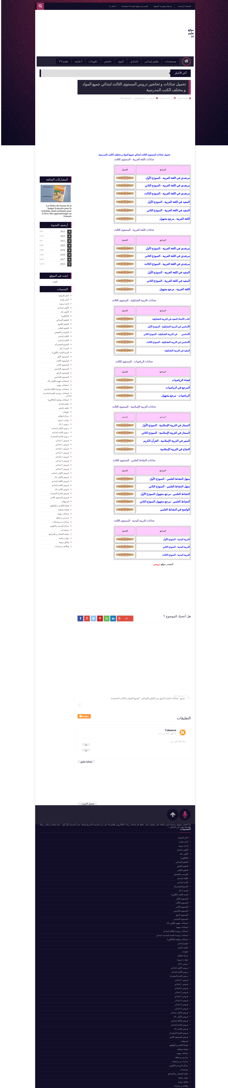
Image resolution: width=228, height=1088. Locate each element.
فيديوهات (64, 500)
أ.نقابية (74, 61)
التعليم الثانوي (62, 323)
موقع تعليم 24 (182, 33)
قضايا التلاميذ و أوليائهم (58, 504)
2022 (61, 234)
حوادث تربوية (62, 419)
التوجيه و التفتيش (60, 331)
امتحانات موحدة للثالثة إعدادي (55, 388)
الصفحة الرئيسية (180, 6)
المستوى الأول (62, 355)
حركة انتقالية (62, 415)
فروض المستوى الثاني (58, 496)
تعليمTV (59, 61)
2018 (61, 253)
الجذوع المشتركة (61, 343)
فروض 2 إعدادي (61, 447)
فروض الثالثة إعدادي (59, 480)
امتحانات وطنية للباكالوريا (57, 398)
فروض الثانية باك (61, 488)
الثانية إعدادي (62, 339)
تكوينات (88, 61)
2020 (61, 244)
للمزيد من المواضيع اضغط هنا (57, 828)
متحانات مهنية (62, 512)
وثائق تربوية (63, 541)
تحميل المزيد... (86, 792)
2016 (61, 262)
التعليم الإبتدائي (138, 98)
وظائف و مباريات (60, 545)
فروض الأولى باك (60, 476)
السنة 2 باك (63, 347)
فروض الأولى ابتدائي (59, 472)
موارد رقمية (63, 537)
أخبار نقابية (63, 298)
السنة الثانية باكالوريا (59, 351)
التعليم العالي (62, 327)
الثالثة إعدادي (62, 335)
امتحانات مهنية (62, 384)
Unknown (169, 718)
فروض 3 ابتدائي (61, 451)
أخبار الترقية (63, 294)
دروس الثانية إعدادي (59, 431)
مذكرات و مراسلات (59, 520)
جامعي (103, 61)
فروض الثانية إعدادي (59, 484)
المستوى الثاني (61, 363)
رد (85, 733)
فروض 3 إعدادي (61, 455)
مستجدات (166, 61)
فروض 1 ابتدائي (61, 439)
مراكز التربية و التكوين (58, 524)
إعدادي (130, 61)
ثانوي (117, 61)
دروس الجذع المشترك (58, 435)
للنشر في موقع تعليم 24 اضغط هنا (130, 6)
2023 (61, 230)
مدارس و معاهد (61, 516)
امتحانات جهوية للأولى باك (57, 380)
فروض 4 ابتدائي (61, 459)
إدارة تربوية (63, 302)
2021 (61, 239)
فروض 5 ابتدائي (61, 463)
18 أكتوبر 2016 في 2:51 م (166, 722)
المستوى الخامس (60, 367)
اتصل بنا (108, 6)
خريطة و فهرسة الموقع (159, 6)
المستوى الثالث (124, 98)
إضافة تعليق (85, 750)
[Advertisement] (91, 33)
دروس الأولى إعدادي (59, 427)
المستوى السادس (60, 375)
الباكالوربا (64, 314)
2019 (61, 248)
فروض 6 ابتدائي (61, 467)
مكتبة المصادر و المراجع (58, 533)
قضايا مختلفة (62, 508)
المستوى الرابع (62, 371)
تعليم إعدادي (62, 402)
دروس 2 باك (62, 423)
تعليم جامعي (62, 406)
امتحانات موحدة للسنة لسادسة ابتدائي (56, 393)
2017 (61, 258)
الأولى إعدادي (62, 306)
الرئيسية (150, 98)
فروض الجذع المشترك (58, 492)
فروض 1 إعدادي (61, 443)
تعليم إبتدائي (147, 61)
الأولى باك (63, 310)
